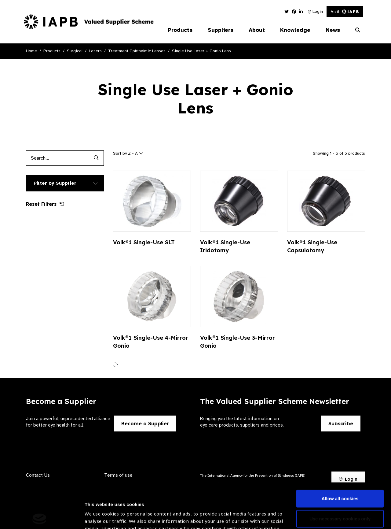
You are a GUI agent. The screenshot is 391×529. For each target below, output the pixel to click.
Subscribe (340, 423)
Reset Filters (45, 204)
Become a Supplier (145, 423)
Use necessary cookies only (340, 473)
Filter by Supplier (55, 183)
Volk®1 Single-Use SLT (144, 242)
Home (31, 51)
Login (315, 11)
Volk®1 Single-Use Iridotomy (225, 246)
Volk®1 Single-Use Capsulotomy (312, 246)
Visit (345, 11)
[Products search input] (57, 158)
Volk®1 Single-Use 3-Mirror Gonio (237, 341)
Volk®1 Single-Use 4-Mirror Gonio (150, 341)
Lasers (95, 51)
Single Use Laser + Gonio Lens (201, 51)
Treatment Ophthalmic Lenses (137, 51)
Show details (99, 510)
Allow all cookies (340, 453)
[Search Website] (357, 30)
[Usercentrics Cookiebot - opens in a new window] (39, 517)
